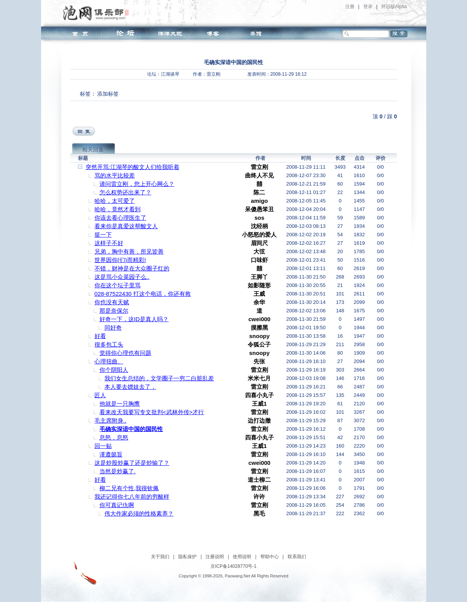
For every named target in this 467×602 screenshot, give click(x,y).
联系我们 (297, 556)
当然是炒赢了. (117, 471)
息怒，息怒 (113, 437)
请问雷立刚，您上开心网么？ (136, 184)
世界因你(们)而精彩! (120, 260)
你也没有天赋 (111, 302)
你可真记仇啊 (116, 505)
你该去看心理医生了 (120, 217)
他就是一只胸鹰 (119, 403)
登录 (368, 6)
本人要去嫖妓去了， (130, 386)
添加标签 (108, 94)
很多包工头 (108, 344)
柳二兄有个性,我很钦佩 (129, 488)
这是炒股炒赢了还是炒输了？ (131, 462)
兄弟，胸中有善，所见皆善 (129, 251)
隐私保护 (187, 556)
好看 (100, 336)
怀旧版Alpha (394, 6)
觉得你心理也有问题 (125, 353)
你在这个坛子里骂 (117, 285)
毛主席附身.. (110, 420)
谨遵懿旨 (111, 454)
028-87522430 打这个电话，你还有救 (142, 293)
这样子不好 (108, 243)
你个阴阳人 (113, 370)
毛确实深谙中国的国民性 (131, 429)
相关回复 (93, 149)
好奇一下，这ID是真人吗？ (134, 319)
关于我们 (160, 556)
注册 (349, 6)
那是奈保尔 (113, 310)
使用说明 (242, 556)
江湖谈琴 (170, 74)
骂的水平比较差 (114, 175)
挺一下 (103, 234)
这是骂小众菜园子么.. (121, 277)
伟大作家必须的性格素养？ (139, 513)
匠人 (100, 395)
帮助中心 (269, 556)
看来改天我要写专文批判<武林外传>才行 (151, 412)
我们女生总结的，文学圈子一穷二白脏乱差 (159, 378)
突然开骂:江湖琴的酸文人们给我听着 (132, 167)
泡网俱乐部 (97, 13)
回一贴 (103, 446)
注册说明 (214, 556)
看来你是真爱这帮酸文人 (126, 226)
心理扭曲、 (108, 361)
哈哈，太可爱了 (114, 200)
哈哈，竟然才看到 (117, 209)
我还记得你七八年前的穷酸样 (131, 496)
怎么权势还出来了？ (125, 192)
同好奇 (113, 327)
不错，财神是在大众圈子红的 (131, 268)
